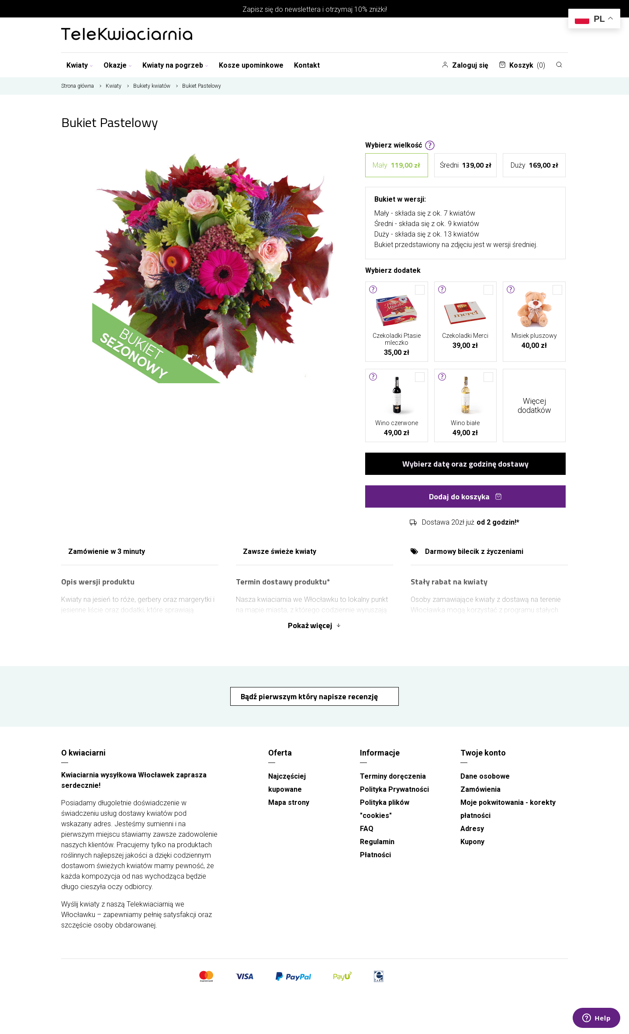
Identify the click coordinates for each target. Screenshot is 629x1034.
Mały (396, 165)
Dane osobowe (485, 776)
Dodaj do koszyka (465, 496)
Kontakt (307, 65)
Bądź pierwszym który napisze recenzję (310, 696)
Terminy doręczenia (393, 776)
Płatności (375, 855)
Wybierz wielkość (400, 144)
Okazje (118, 65)
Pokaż (314, 625)
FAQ (366, 828)
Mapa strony (288, 802)
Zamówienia (480, 789)
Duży (534, 165)
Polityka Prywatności (394, 789)
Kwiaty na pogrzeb (175, 65)
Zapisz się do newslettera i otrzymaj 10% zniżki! (314, 9)
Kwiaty (79, 65)
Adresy (472, 828)
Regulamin (377, 842)
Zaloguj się (465, 65)
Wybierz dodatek (393, 269)
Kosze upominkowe (251, 65)
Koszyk (522, 65)
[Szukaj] (559, 64)
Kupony (472, 842)
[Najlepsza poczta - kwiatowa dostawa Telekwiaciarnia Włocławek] (126, 35)
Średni (465, 165)
